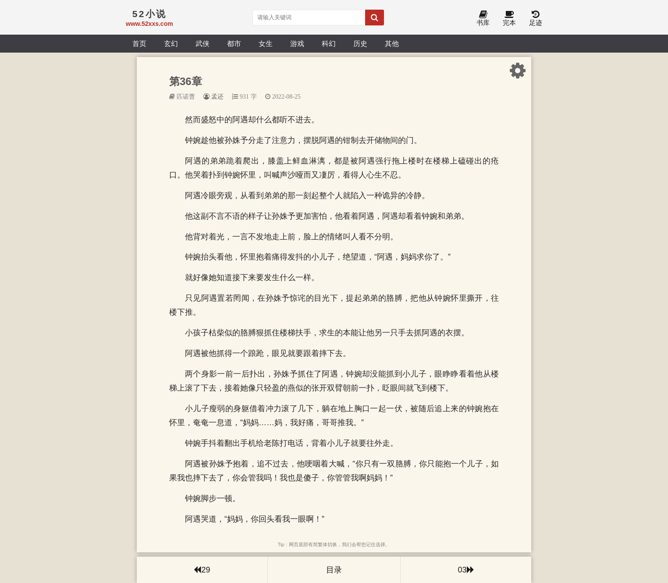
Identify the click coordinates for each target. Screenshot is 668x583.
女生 (266, 43)
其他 (392, 43)
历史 (360, 43)
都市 (234, 43)
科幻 (329, 43)
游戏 (297, 43)
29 (202, 569)
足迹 (535, 18)
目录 (334, 569)
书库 (483, 18)
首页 (139, 43)
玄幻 (171, 43)
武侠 (202, 43)
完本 (509, 18)
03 (466, 569)
